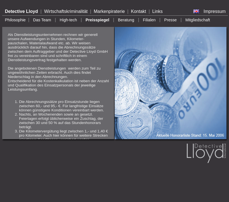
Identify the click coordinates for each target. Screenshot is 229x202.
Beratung (126, 20)
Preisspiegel (97, 20)
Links (157, 11)
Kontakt (138, 11)
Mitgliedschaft (197, 20)
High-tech (68, 20)
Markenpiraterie (109, 11)
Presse (170, 20)
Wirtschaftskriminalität (66, 11)
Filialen (149, 20)
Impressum (215, 11)
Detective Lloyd (21, 11)
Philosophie (15, 20)
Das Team (42, 20)
